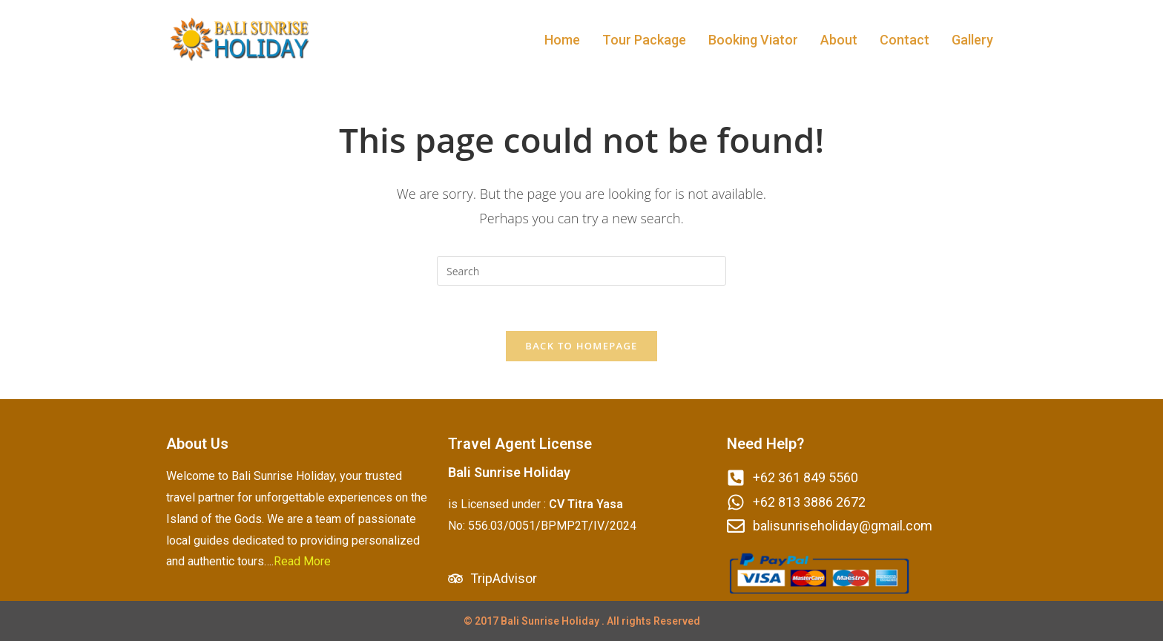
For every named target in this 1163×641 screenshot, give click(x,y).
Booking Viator (753, 39)
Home (562, 39)
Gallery (972, 39)
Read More (302, 561)
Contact (904, 39)
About (838, 39)
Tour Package (644, 39)
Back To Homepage (581, 345)
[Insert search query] (581, 271)
